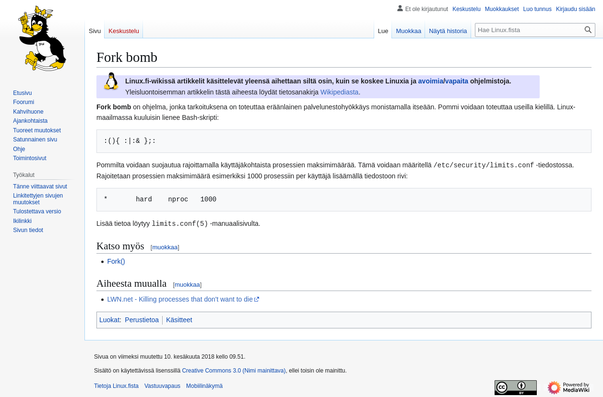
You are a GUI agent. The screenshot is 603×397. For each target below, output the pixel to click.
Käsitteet (179, 319)
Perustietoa (142, 319)
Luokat (109, 319)
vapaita (456, 81)
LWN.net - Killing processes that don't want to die (180, 298)
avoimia (430, 81)
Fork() (116, 260)
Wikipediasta (339, 92)
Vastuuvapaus (162, 385)
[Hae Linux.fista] (535, 30)
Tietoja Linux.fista (116, 385)
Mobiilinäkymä (204, 385)
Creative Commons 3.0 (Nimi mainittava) (233, 369)
